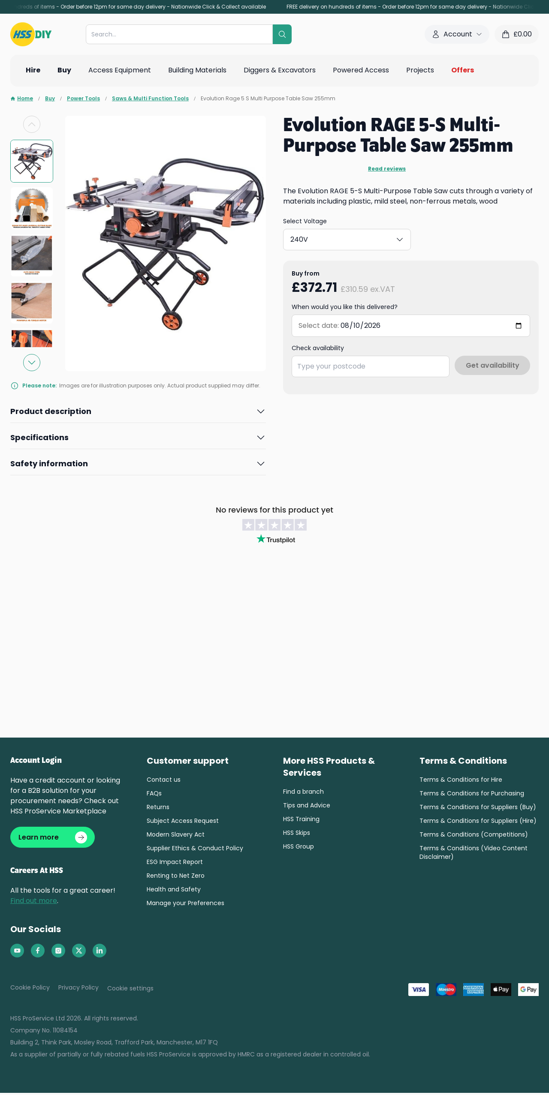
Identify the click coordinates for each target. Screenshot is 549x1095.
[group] (31, 161)
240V (347, 238)
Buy (50, 98)
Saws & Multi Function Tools (150, 98)
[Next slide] (31, 362)
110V (307, 238)
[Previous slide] (31, 124)
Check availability (318, 344)
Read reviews (387, 168)
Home (21, 98)
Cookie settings (130, 990)
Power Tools (83, 98)
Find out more (33, 903)
